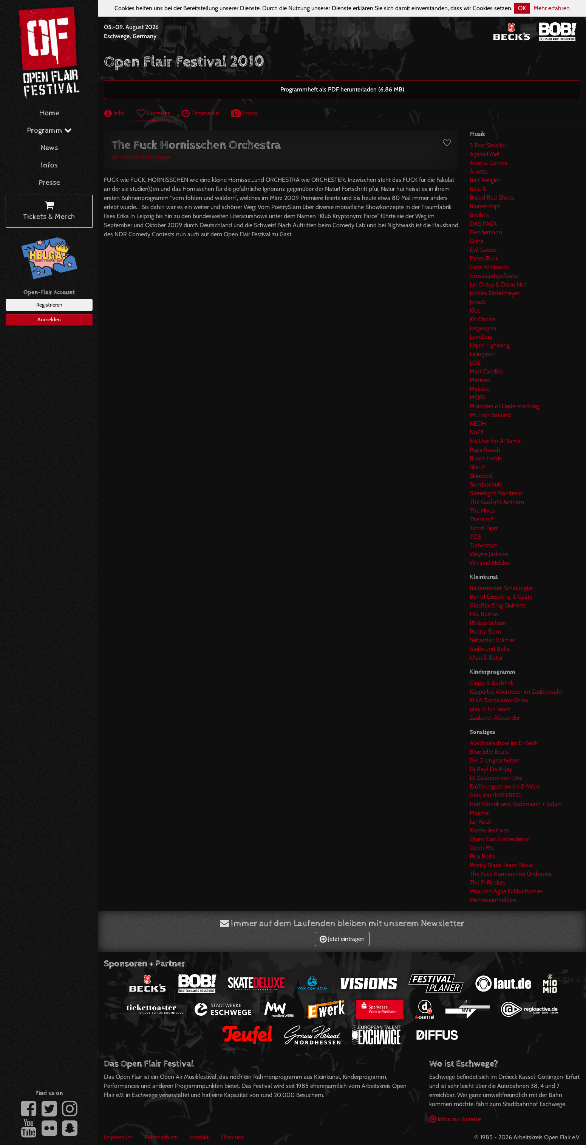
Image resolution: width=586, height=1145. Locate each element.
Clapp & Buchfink (491, 682)
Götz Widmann (489, 267)
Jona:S (477, 301)
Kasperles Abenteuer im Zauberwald (516, 691)
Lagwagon (483, 328)
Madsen (480, 380)
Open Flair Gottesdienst (500, 839)
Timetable (200, 113)
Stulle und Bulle (490, 648)
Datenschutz (161, 1137)
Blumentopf (485, 206)
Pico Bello (482, 856)
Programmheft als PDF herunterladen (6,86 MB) (342, 89)
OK (522, 8)
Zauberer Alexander (495, 717)
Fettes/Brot (484, 258)
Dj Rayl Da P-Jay (491, 769)
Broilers (479, 214)
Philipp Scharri (488, 622)
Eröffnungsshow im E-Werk (505, 786)
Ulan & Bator (486, 657)
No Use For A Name (495, 441)
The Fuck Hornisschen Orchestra (511, 873)
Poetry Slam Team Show (501, 865)
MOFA (477, 397)
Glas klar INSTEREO (495, 795)
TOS (475, 536)
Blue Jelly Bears (489, 751)
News (49, 148)
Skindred (481, 475)
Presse (49, 182)
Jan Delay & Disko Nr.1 (498, 284)
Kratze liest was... (491, 830)
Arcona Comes (488, 162)
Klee (475, 310)
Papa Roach (485, 449)
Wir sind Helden (490, 562)
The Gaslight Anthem (497, 501)
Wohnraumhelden (493, 899)
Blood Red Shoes (492, 197)
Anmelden (49, 319)
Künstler (153, 113)
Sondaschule (486, 484)
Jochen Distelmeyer (495, 293)
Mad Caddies (486, 371)
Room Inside (486, 458)
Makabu (480, 388)
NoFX (477, 432)
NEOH (478, 423)
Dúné (477, 241)
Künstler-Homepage (140, 157)
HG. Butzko (484, 614)
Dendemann (486, 232)
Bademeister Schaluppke (501, 588)
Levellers (481, 336)
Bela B (478, 188)
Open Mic (482, 847)
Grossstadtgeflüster (494, 275)
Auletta (479, 171)
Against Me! (484, 154)
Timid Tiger (484, 527)
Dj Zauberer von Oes (496, 777)
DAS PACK (483, 223)
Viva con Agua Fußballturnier (506, 891)
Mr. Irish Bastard (490, 414)
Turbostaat (483, 545)
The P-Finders (488, 882)
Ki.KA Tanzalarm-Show (499, 700)
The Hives (482, 510)
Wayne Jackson (489, 554)
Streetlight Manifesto (496, 493)
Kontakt (199, 1137)
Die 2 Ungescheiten (495, 760)
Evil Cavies (483, 249)
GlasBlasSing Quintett (497, 605)
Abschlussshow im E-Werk (504, 743)
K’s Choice (482, 319)
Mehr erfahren (551, 8)
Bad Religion (486, 180)
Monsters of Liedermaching (504, 406)
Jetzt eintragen (342, 938)
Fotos (244, 113)
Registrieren (49, 304)
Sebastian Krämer (492, 640)
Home (49, 113)
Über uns (232, 1137)
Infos (49, 165)
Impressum (118, 1137)
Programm (49, 130)
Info (114, 113)
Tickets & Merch (49, 211)
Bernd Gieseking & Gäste (501, 596)
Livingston (483, 354)
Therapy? (481, 519)
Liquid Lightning (490, 345)
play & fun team (490, 709)
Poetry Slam (485, 631)
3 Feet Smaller (488, 145)
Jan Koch (481, 821)
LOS (475, 362)
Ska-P (477, 467)
